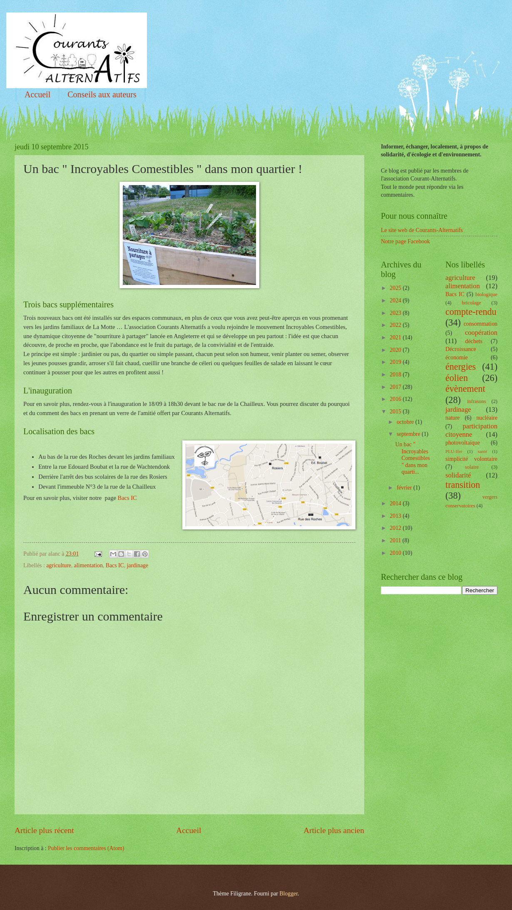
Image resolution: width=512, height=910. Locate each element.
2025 (396, 288)
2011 (396, 540)
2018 (396, 374)
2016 (396, 399)
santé (482, 451)
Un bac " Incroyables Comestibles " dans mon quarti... (412, 458)
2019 (396, 362)
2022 (396, 325)
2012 (396, 528)
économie (456, 357)
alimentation (88, 565)
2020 (396, 350)
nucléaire (486, 418)
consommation (480, 324)
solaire (472, 467)
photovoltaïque (462, 443)
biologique (486, 294)
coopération (481, 332)
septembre (409, 434)
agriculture (58, 565)
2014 (396, 503)
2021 (396, 337)
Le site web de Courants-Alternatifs (422, 230)
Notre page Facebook (405, 241)
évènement (465, 388)
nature (452, 418)
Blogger (288, 893)
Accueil (37, 94)
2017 (396, 387)
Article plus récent (44, 830)
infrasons (476, 401)
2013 (396, 516)
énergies (460, 366)
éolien (456, 378)
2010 (396, 553)
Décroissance (460, 349)
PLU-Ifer (453, 451)
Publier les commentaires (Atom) (86, 848)
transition (462, 485)
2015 (396, 411)
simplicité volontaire (471, 459)
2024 (396, 300)
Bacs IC (127, 498)
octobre (406, 422)
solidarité (458, 475)
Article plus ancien (333, 830)
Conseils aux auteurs (102, 94)
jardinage (137, 565)
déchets (473, 341)
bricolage (471, 303)
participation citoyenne (471, 430)
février (405, 488)
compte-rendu (471, 312)
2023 (396, 313)
